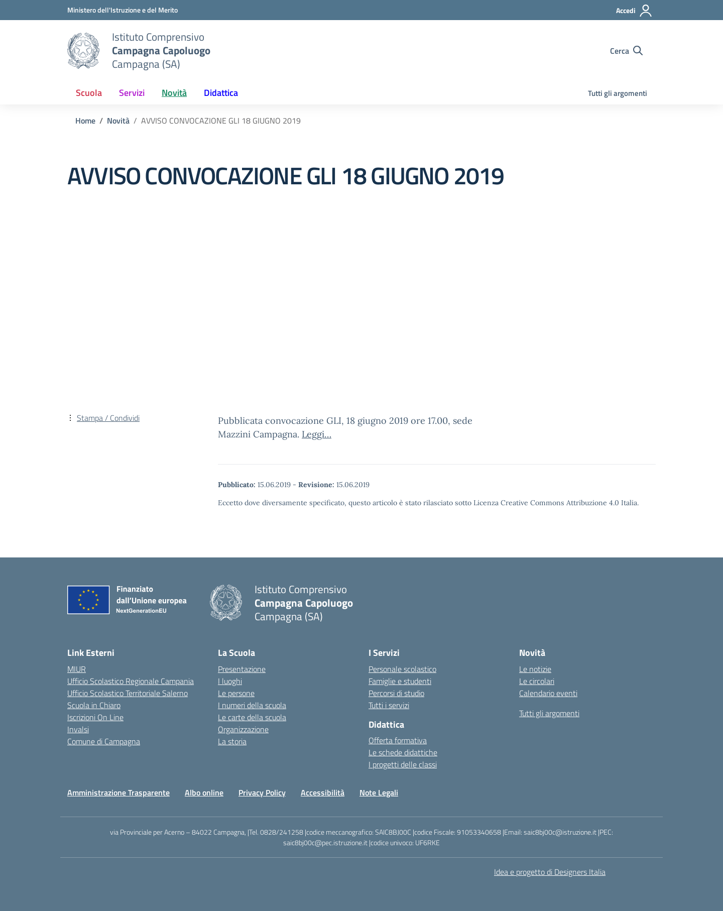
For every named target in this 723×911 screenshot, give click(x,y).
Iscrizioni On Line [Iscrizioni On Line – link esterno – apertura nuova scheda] (95, 717)
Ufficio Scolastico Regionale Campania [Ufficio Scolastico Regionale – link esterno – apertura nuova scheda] (130, 681)
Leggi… (316, 434)
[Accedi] (634, 10)
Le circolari (536, 681)
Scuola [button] (89, 92)
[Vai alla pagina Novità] (118, 121)
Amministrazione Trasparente (118, 792)
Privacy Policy (262, 792)
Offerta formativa (398, 740)
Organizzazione (243, 729)
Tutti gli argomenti (617, 93)
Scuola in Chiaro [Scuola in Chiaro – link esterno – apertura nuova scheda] (93, 705)
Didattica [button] (221, 92)
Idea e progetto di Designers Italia (550, 872)
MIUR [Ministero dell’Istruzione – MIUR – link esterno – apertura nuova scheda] (76, 669)
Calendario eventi (548, 693)
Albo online (204, 792)
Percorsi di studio (396, 693)
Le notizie (535, 669)
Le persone (236, 693)
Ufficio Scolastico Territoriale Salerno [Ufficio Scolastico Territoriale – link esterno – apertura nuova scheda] (127, 693)
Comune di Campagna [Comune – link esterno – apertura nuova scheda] (103, 741)
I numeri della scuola (252, 705)
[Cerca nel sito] (626, 50)
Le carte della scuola (252, 717)
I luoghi (230, 681)
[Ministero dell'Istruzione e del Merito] (122, 10)
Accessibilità (322, 792)
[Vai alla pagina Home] (85, 121)
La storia (232, 741)
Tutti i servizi (389, 705)
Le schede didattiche (403, 752)
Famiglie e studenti (400, 681)
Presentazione (242, 669)
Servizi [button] (132, 92)
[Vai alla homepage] (83, 51)
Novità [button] (174, 92)
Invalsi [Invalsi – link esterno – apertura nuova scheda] (78, 729)
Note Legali (378, 792)
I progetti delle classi (403, 764)
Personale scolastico (402, 669)
